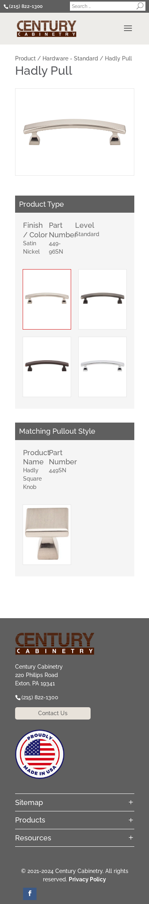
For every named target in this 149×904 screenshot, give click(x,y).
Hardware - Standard (70, 58)
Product (25, 58)
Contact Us (53, 713)
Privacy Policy (87, 879)
